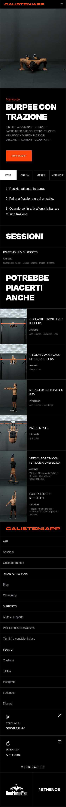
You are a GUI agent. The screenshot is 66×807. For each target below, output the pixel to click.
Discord (7, 703)
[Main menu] (61, 4)
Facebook (9, 692)
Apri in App (19, 155)
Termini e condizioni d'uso (19, 638)
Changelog (10, 595)
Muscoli (41, 175)
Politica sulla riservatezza (19, 627)
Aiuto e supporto (13, 617)
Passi (8, 175)
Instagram (9, 681)
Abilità (25, 175)
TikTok (7, 671)
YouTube (8, 660)
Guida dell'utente (13, 562)
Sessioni (8, 552)
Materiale (58, 175)
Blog (6, 584)
